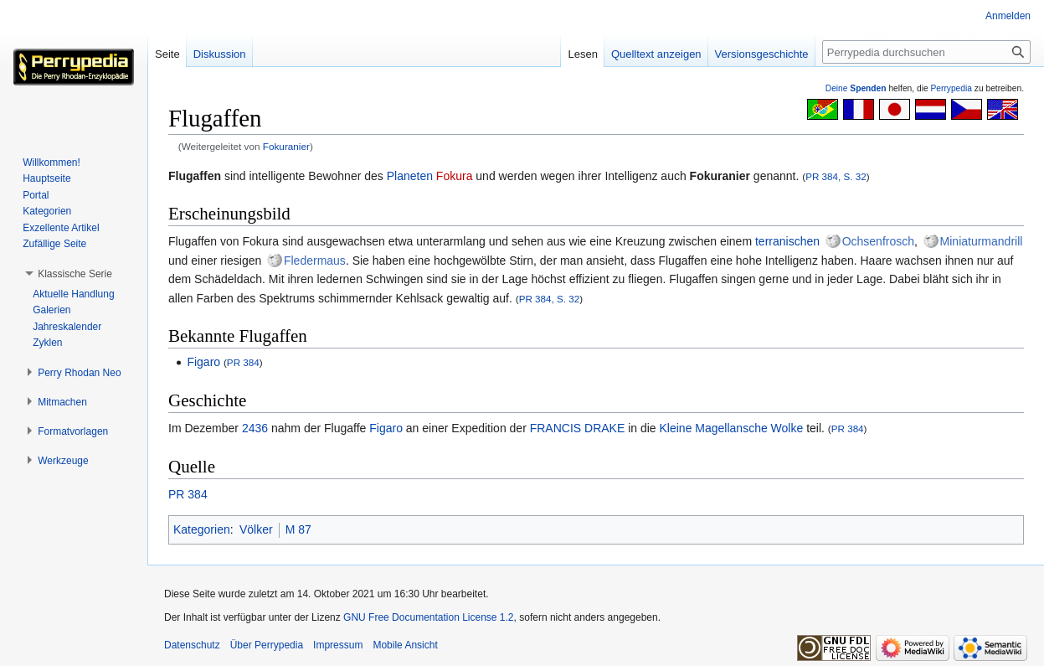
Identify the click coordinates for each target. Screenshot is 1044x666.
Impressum (338, 645)
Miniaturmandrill (981, 241)
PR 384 (243, 362)
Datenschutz (192, 645)
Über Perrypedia (266, 645)
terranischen (787, 241)
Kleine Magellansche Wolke (732, 428)
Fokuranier (286, 146)
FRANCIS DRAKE (577, 428)
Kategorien (201, 529)
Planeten (410, 176)
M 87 (298, 529)
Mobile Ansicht (405, 645)
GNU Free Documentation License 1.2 (428, 617)
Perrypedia (951, 88)
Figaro (203, 362)
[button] (75, 274)
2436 (255, 428)
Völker (256, 529)
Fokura (454, 176)
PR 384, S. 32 (836, 176)
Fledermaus (315, 260)
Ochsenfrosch (878, 241)
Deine (856, 88)
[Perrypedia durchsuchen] (926, 52)
